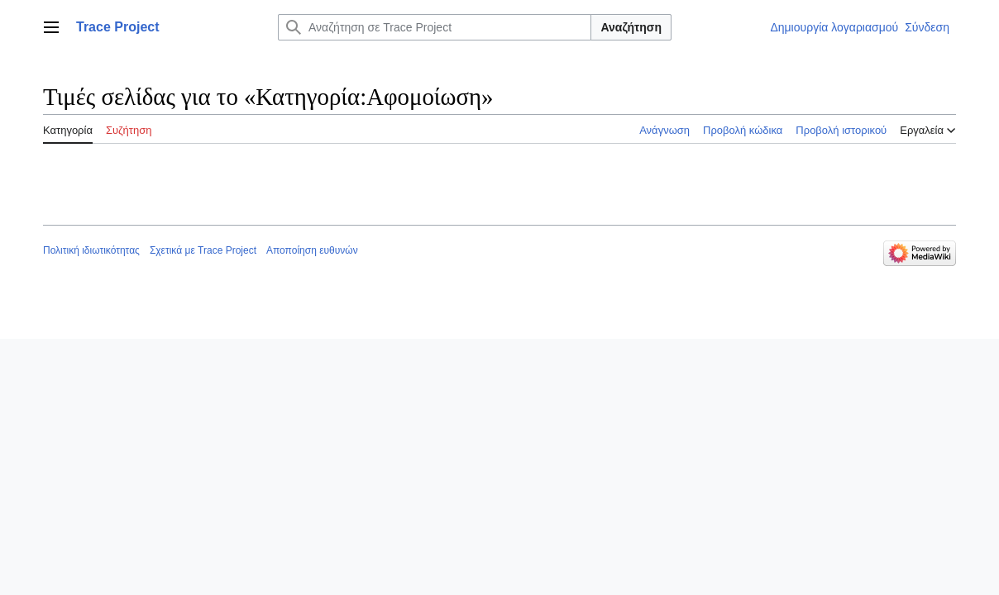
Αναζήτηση (631, 27)
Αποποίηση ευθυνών (312, 250)
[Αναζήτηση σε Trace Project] (434, 27)
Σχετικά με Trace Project (203, 250)
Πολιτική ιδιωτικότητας (91, 250)
